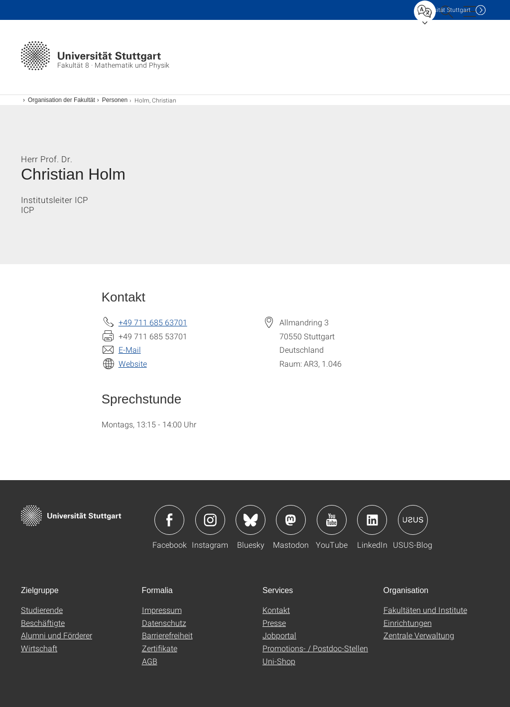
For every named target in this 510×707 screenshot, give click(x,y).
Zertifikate (159, 648)
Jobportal (279, 635)
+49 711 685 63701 (153, 322)
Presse (274, 622)
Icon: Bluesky (250, 520)
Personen (115, 100)
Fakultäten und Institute (425, 610)
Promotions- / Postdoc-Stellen (315, 648)
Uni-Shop (278, 661)
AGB (149, 661)
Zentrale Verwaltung (418, 635)
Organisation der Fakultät (61, 100)
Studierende (42, 610)
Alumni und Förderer (56, 635)
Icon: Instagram (210, 520)
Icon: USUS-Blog (413, 520)
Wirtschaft (39, 648)
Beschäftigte (43, 622)
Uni (444, 9)
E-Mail (130, 349)
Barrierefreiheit (167, 635)
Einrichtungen (407, 622)
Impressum (162, 610)
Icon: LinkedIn (372, 520)
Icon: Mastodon (291, 520)
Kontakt (276, 610)
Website (133, 363)
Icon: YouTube (332, 520)
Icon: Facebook (169, 520)
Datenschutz (164, 622)
